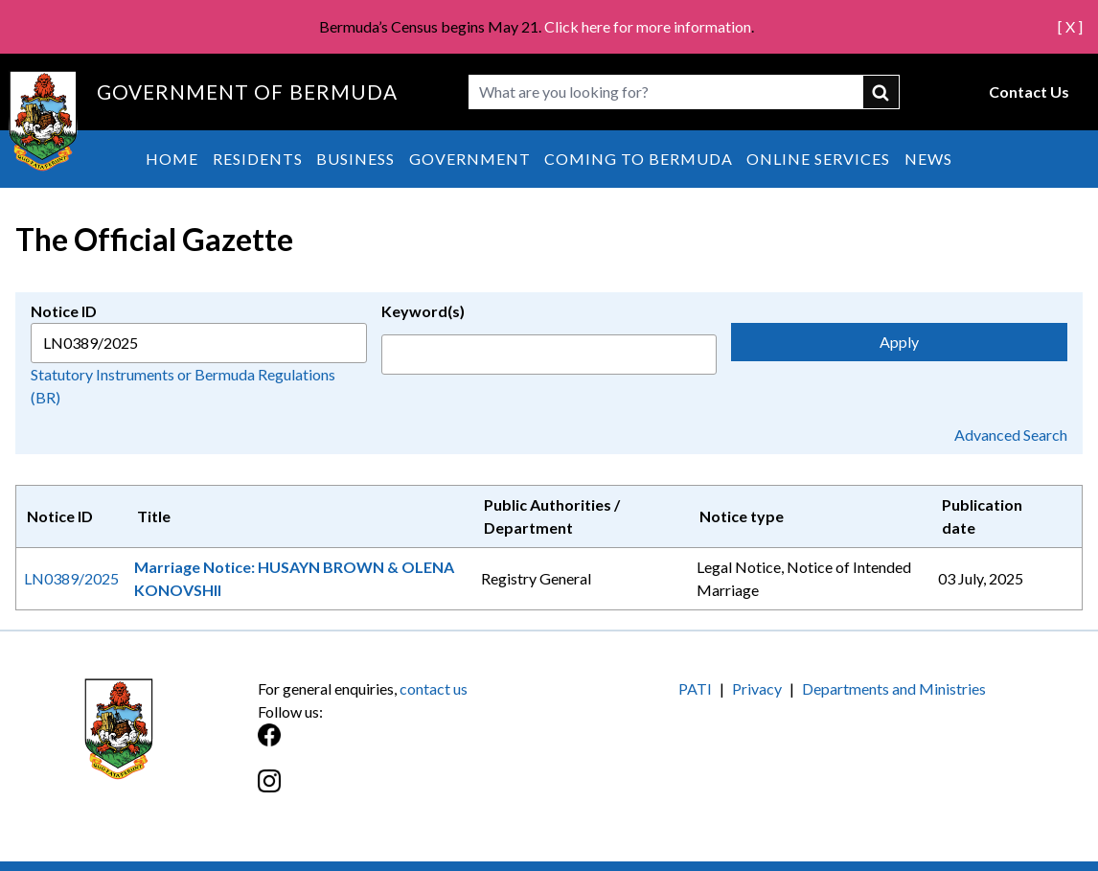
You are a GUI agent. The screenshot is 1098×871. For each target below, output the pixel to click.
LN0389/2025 (71, 578)
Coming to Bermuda (638, 158)
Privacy (757, 688)
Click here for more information (647, 26)
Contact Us (1029, 91)
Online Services (818, 158)
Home (172, 158)
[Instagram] (403, 791)
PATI (695, 688)
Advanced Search (1010, 434)
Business (355, 158)
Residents (258, 158)
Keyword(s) (423, 311)
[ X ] (1070, 26)
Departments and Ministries (894, 688)
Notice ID (64, 311)
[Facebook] (403, 745)
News (928, 158)
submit (881, 92)
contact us (434, 688)
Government (470, 158)
